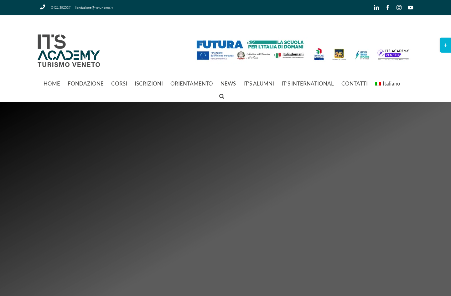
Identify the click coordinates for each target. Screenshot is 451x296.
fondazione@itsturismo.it (94, 7)
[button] (221, 95)
